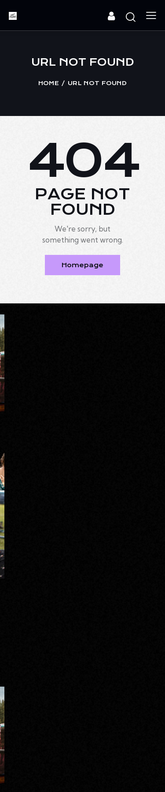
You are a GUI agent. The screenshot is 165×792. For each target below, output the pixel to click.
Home (48, 83)
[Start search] (130, 17)
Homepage (82, 265)
